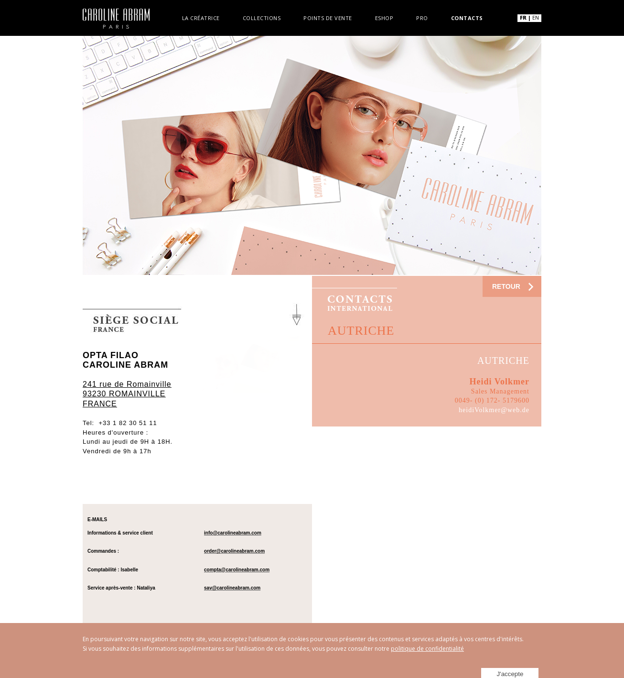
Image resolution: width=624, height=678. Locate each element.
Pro (422, 17)
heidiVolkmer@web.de (494, 410)
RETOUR (506, 286)
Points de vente (327, 17)
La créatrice (201, 17)
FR (523, 17)
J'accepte (512, 664)
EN (535, 17)
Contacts (467, 17)
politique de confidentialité (427, 649)
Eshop (384, 17)
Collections (262, 17)
